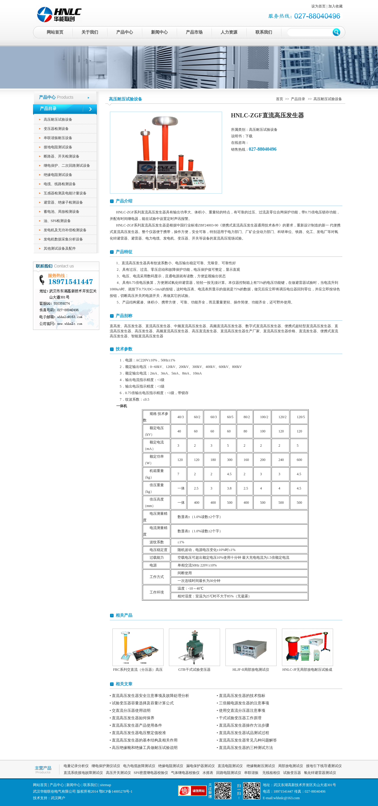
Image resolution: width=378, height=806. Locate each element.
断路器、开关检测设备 (61, 156)
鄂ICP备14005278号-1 (116, 791)
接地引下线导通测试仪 (324, 766)
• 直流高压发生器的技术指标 (241, 695)
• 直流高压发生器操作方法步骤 (243, 725)
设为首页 (318, 6)
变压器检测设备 (56, 129)
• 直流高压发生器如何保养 (132, 718)
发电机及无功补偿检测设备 (65, 230)
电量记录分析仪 (76, 766)
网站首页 (55, 32)
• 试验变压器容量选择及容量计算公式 (142, 703)
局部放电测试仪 (290, 766)
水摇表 (208, 773)
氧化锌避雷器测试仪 (320, 773)
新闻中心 (159, 32)
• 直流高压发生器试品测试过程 (243, 733)
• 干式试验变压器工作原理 (239, 718)
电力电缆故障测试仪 (139, 766)
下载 (248, 136)
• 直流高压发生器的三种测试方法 (245, 747)
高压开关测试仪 (118, 773)
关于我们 (89, 32)
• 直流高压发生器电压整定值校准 (138, 733)
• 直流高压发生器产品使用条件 (136, 725)
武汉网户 (58, 798)
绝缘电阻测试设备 (58, 175)
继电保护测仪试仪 (106, 766)
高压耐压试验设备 (58, 119)
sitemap (105, 785)
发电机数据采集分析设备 (63, 239)
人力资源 (229, 32)
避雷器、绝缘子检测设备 (63, 202)
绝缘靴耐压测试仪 (260, 766)
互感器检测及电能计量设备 (65, 193)
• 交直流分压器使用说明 (130, 710)
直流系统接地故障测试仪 (83, 773)
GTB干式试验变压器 (194, 670)
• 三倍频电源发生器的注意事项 (243, 703)
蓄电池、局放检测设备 (61, 212)
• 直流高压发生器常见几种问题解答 (247, 740)
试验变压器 (292, 773)
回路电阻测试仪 (228, 773)
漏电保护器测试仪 (200, 766)
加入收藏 (335, 6)
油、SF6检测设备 (57, 221)
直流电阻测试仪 (230, 766)
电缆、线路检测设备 (60, 184)
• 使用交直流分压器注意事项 (241, 710)
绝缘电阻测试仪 (170, 766)
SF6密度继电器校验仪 (151, 773)
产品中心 (124, 32)
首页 (279, 99)
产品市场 (194, 32)
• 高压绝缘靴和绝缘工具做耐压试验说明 (144, 747)
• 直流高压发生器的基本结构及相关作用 (144, 740)
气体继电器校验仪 (185, 773)
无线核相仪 (271, 773)
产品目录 (298, 99)
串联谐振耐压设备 (58, 138)
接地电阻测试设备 (58, 147)
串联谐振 (251, 773)
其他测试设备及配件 (60, 248)
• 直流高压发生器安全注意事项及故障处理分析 (149, 695)
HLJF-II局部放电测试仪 (251, 670)
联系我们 (263, 32)
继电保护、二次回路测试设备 (67, 165)
